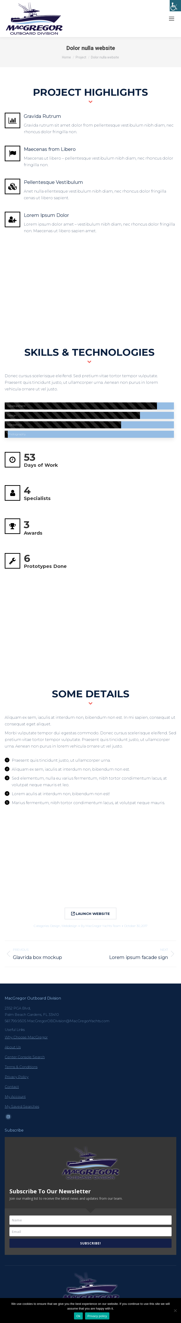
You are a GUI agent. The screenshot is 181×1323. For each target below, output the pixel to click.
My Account (15, 1096)
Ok (78, 1316)
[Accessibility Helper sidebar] (175, 5)
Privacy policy (97, 1316)
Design (55, 926)
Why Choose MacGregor (26, 1037)
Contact (12, 1086)
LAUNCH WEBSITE (90, 913)
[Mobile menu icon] (171, 18)
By (101, 926)
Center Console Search (25, 1057)
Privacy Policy (17, 1077)
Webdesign (69, 926)
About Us (13, 1047)
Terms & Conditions (21, 1067)
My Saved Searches (22, 1106)
